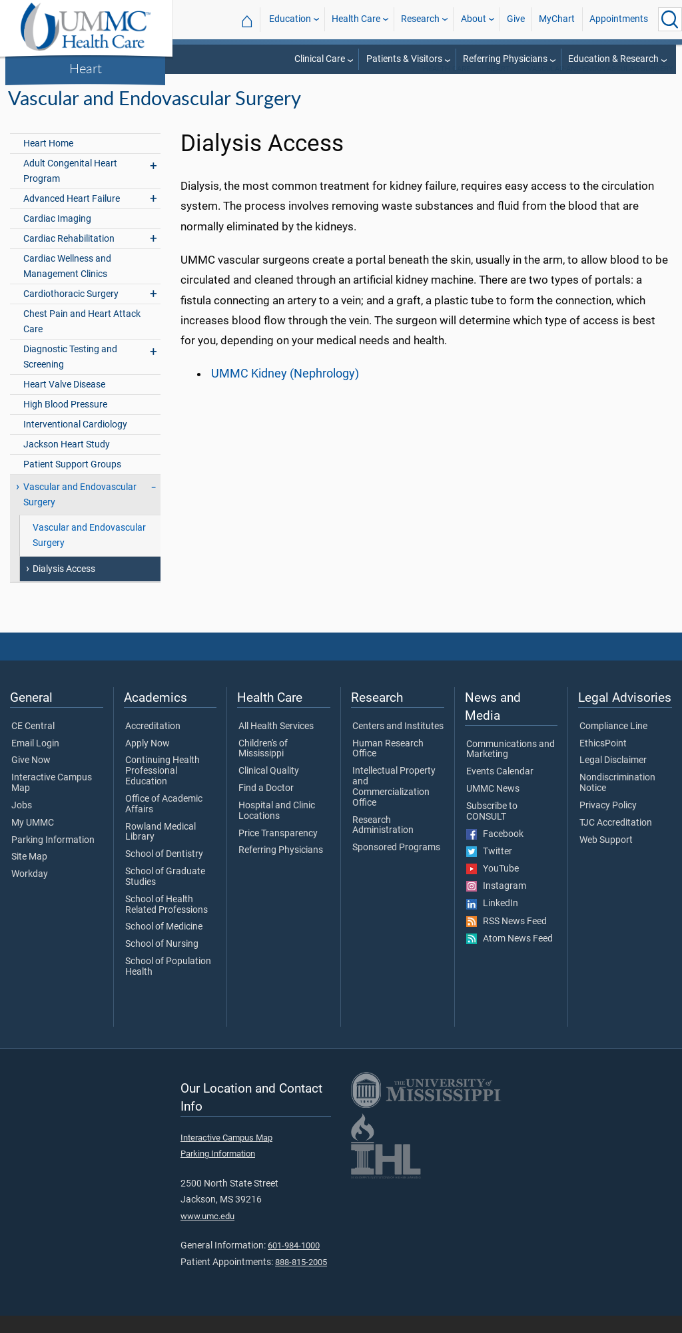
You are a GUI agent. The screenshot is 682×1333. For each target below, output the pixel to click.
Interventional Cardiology (75, 441)
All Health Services (276, 743)
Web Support (606, 857)
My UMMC (32, 840)
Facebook (494, 851)
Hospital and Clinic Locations (276, 828)
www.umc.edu (207, 1233)
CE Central (33, 743)
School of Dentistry (164, 871)
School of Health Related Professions (166, 922)
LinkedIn (492, 921)
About (473, 19)
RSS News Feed (506, 938)
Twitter (489, 869)
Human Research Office (388, 766)
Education (290, 19)
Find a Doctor (266, 805)
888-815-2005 (301, 1279)
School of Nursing (161, 961)
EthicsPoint (603, 761)
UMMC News (492, 806)
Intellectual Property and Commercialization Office (394, 804)
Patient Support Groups (72, 481)
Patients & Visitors (404, 59)
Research (420, 19)
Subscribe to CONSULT (491, 829)
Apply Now (147, 761)
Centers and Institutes (398, 743)
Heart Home (48, 160)
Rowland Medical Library (160, 849)
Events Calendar (499, 789)
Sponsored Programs (396, 865)
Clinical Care (319, 59)
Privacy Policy (608, 823)
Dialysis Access (64, 586)
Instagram (496, 903)
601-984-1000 (294, 1263)
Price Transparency (278, 851)
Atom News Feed (509, 956)
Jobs (21, 823)
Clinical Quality (268, 788)
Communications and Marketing (510, 767)
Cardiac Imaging (57, 236)
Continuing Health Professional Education (162, 788)
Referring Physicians (505, 59)
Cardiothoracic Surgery (71, 311)
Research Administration (383, 843)
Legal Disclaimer (613, 777)
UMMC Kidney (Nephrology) (285, 391)
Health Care (356, 19)
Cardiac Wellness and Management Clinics (67, 283)
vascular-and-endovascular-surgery (600, 86)
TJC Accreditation (615, 840)
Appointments (618, 19)
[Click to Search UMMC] (670, 19)
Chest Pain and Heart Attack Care (82, 339)
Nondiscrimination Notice (617, 800)
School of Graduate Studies (165, 894)
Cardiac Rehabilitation (69, 256)
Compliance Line (613, 743)
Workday (29, 891)
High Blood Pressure (65, 421)
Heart (85, 68)
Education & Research (613, 59)
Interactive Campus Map (51, 800)
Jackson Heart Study (66, 461)
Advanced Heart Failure (71, 216)
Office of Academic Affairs (163, 821)
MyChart (557, 19)
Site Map (29, 874)
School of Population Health (168, 984)
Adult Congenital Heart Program (70, 188)
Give (516, 19)
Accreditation (152, 743)
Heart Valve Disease (64, 401)
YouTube (492, 886)
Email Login (35, 761)
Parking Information (53, 857)
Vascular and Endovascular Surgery (80, 512)
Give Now (31, 777)
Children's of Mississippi (263, 766)
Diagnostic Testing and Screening (70, 374)
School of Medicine (163, 944)
